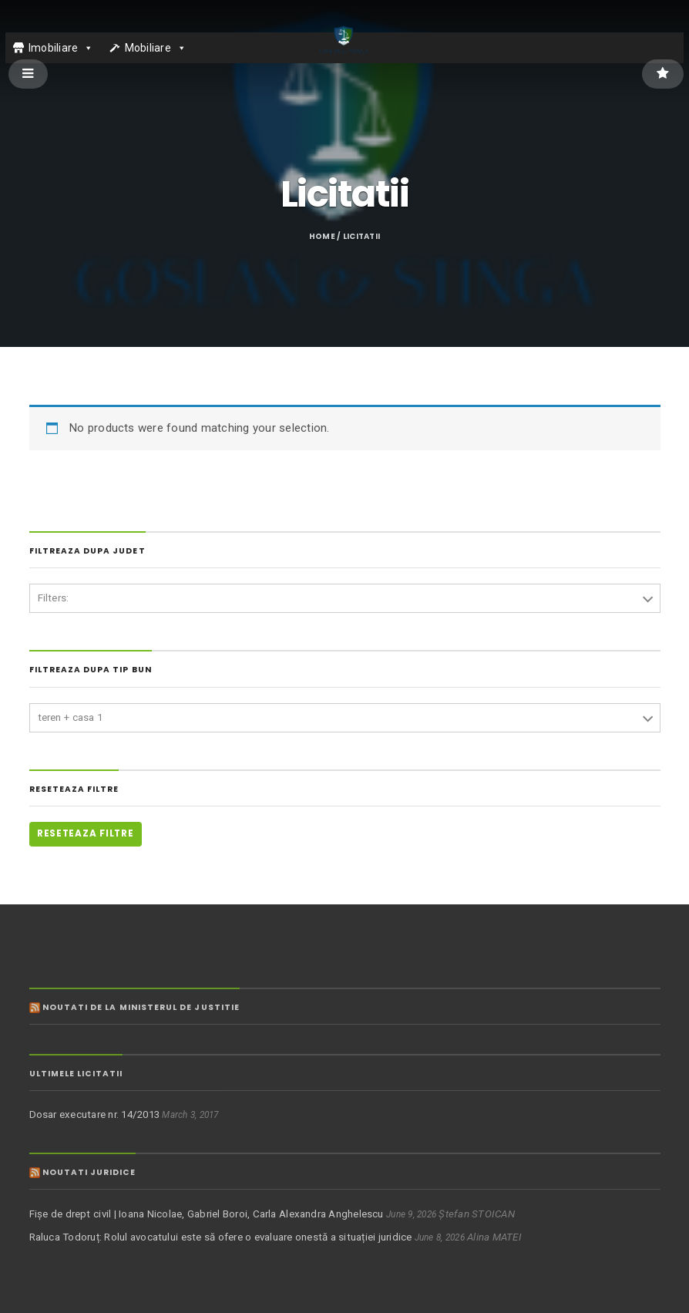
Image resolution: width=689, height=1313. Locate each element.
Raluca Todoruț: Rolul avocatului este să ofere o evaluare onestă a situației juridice (220, 1237)
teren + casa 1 (70, 717)
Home (322, 236)
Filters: (53, 598)
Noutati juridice (89, 1172)
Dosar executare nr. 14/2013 (94, 1114)
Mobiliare (148, 48)
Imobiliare (53, 48)
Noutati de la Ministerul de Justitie (141, 1007)
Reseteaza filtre (85, 833)
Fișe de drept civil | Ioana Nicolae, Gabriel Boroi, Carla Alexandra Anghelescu (206, 1214)
